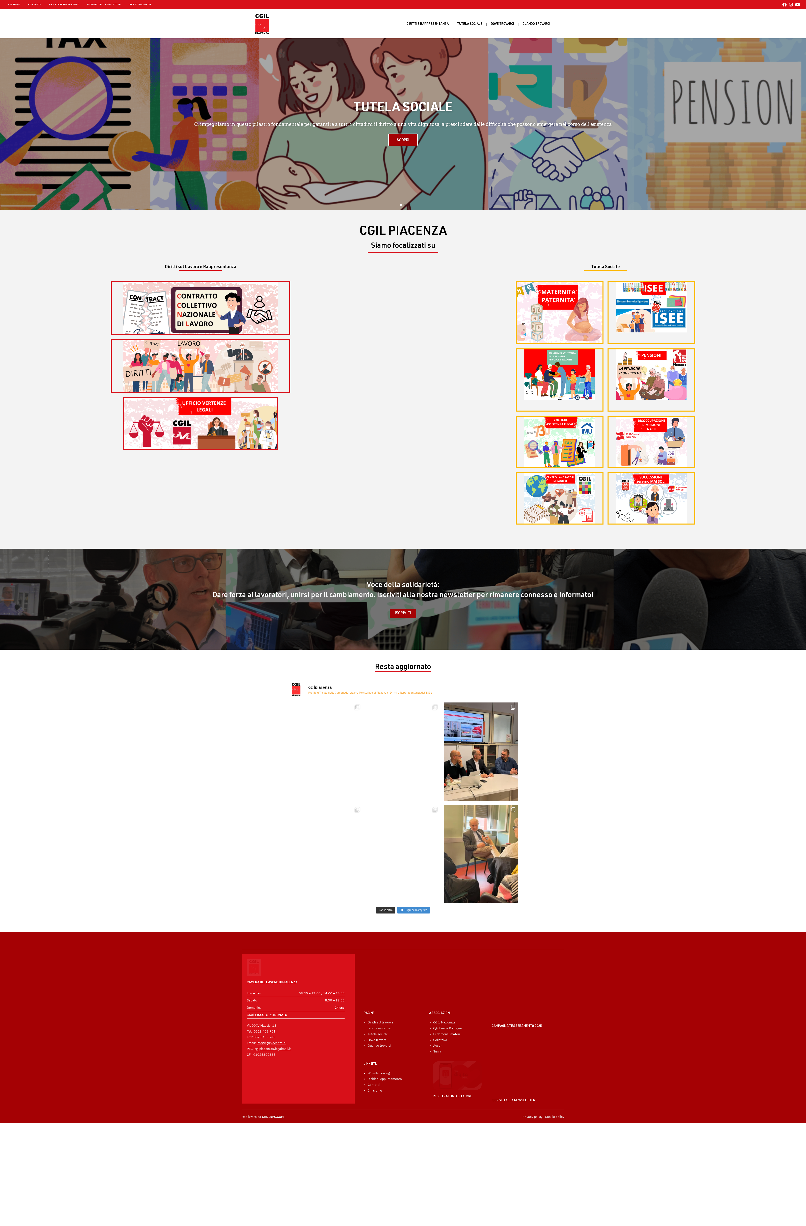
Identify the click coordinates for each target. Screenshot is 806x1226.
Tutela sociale (469, 24)
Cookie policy (554, 1117)
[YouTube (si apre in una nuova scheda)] (797, 5)
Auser (437, 1025)
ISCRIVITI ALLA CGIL (140, 4)
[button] (401, 205)
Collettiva (440, 1019)
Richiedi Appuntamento (385, 1058)
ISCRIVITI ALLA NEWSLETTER (104, 4)
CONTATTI (34, 4)
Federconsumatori (446, 1013)
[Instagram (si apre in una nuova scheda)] (791, 5)
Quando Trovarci (536, 24)
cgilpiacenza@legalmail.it (272, 1038)
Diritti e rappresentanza (427, 24)
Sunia (437, 1031)
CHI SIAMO (14, 4)
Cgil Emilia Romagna (448, 1007)
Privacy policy (532, 1117)
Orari (267, 1004)
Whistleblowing (379, 1052)
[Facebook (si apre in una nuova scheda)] (784, 5)
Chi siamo (375, 1070)
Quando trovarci (379, 1025)
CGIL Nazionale (444, 1002)
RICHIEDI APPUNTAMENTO (64, 4)
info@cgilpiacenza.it (271, 1032)
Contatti (374, 1064)
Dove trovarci (502, 24)
